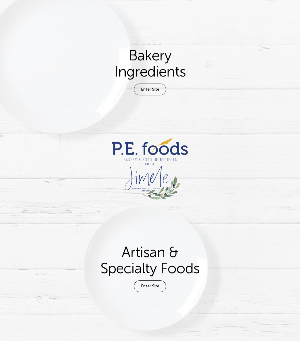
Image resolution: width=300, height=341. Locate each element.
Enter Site (150, 89)
